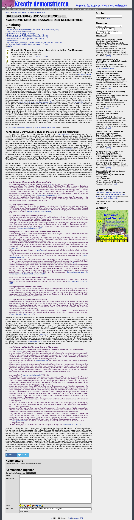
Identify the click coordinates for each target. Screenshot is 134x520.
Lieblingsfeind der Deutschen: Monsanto (21, 33)
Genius (74, 263)
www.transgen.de (42, 360)
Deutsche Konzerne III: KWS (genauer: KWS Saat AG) (25, 39)
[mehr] (108, 56)
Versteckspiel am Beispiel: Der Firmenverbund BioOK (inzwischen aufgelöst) (33, 29)
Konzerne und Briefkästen (36, 12)
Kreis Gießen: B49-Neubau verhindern (109, 193)
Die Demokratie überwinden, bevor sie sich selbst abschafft (110, 195)
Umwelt (39, 9)
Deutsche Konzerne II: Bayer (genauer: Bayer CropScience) (27, 37)
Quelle (49, 184)
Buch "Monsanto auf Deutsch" (45, 128)
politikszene (44, 334)
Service (95, 9)
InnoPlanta (40, 250)
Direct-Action (7, 9)
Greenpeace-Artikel (19, 421)
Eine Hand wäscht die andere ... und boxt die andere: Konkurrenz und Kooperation (34, 42)
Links (10, 46)
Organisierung (30, 9)
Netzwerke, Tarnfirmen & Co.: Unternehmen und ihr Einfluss (28, 44)
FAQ (81, 518)
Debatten (59, 9)
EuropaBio (68, 149)
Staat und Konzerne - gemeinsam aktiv (20, 31)
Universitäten (79, 102)
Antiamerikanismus (84, 74)
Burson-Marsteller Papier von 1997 (49, 195)
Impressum (76, 518)
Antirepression (18, 9)
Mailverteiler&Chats (111, 198)
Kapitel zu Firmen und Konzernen (20, 128)
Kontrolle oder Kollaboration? (32, 375)
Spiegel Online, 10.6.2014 (72, 424)
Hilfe (108, 19)
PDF (45, 56)
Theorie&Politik (49, 9)
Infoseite (38, 56)
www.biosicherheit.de (35, 342)
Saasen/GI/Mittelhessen (73, 9)
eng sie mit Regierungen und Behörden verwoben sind (37, 102)
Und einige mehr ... (13, 40)
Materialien (87, 9)
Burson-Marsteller (64, 134)
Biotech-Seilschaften (19, 12)
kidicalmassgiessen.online (105, 68)
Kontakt (70, 518)
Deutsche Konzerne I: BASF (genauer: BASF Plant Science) (27, 35)
